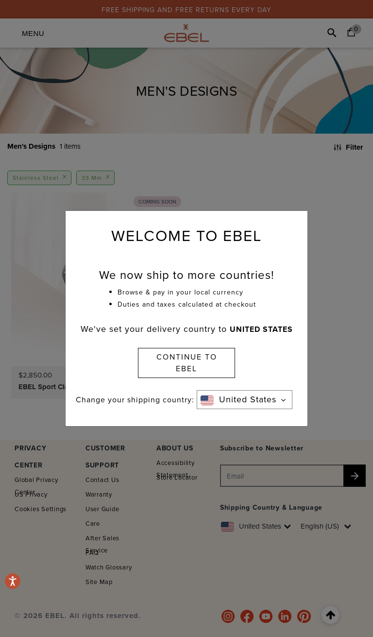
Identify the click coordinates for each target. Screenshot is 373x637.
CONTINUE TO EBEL (186, 362)
